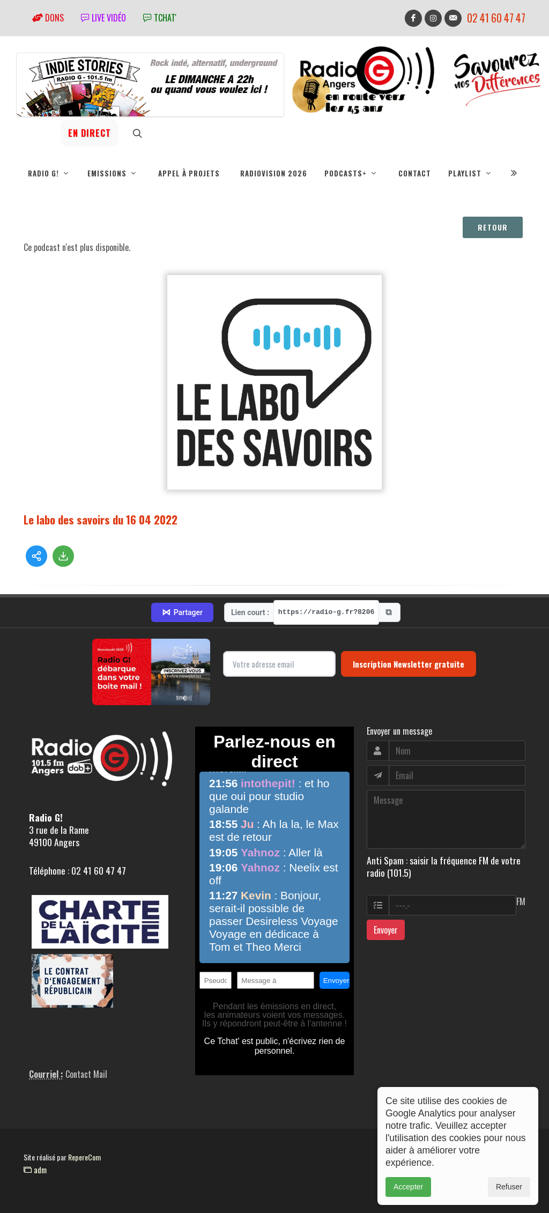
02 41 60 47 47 (496, 18)
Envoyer (386, 929)
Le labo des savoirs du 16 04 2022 (100, 519)
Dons (48, 17)
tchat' (159, 17)
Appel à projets (189, 173)
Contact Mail (86, 1074)
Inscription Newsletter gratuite (408, 664)
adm (35, 1169)
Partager (182, 612)
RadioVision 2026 (273, 173)
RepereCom (84, 1157)
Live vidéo (103, 17)
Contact (414, 173)
